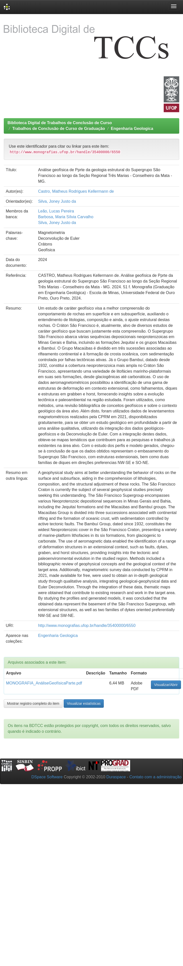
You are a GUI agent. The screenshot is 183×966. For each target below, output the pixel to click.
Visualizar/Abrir (166, 685)
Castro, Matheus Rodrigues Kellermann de (76, 191)
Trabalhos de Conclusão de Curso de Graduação (58, 128)
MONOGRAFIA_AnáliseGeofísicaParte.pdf (44, 683)
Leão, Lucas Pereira (56, 211)
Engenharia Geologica (132, 128)
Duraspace (116, 777)
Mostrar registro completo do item (33, 703)
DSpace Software (47, 777)
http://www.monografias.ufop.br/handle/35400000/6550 (87, 625)
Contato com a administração (155, 777)
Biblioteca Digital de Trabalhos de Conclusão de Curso (60, 123)
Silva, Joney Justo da (57, 201)
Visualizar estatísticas (84, 703)
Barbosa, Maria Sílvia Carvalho (66, 217)
